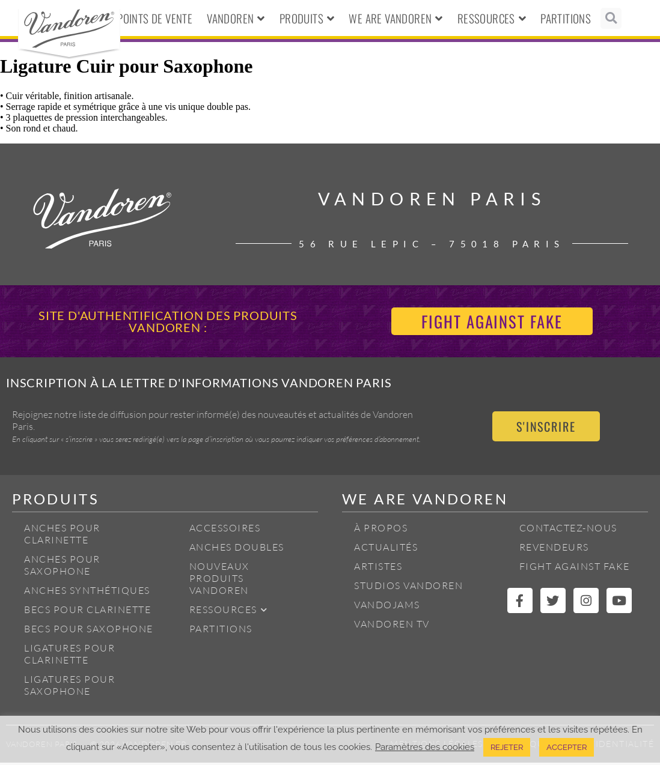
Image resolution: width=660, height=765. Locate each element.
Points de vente (154, 18)
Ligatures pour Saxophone (69, 688)
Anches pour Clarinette (62, 536)
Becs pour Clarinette (87, 612)
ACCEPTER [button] (566, 747)
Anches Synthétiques (87, 593)
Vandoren (236, 18)
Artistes (378, 569)
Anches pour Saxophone (62, 567)
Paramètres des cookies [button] (424, 747)
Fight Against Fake (574, 569)
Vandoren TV (392, 626)
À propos (381, 530)
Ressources (491, 18)
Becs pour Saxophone (88, 631)
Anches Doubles (236, 549)
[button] (611, 18)
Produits (307, 18)
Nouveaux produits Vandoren (219, 581)
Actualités (386, 549)
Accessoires (225, 530)
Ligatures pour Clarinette (69, 656)
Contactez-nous (568, 530)
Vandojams (387, 607)
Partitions (565, 18)
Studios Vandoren (408, 588)
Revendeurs (554, 549)
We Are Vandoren (395, 18)
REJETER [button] (506, 747)
